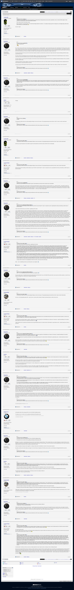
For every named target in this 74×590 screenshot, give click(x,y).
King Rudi (25, 36)
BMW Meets (16, 7)
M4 (26, 1)
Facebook (22, 562)
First (45, 559)
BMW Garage (12, 7)
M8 (32, 1)
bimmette (40, 236)
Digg (38, 562)
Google (56, 562)
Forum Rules (4, 576)
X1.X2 (36, 1)
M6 (30, 1)
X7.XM (46, 1)
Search (29, 7)
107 (54, 559)
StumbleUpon (5, 563)
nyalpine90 (6, 17)
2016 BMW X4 (6, 33)
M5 (28, 1)
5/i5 (16, 1)
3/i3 (12, 1)
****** (34, 236)
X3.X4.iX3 (39, 1)
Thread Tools (68, 13)
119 (64, 559)
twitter (4, 562)
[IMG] (3, 574)
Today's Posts (25, 7)
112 (61, 559)
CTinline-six (32, 236)
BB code (4, 572)
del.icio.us (22, 563)
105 (51, 559)
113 (62, 559)
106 (52, 559)
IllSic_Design (36, 236)
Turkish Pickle (6, 162)
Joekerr (5, 354)
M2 (23, 1)
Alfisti (5, 100)
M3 (25, 1)
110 (58, 559)
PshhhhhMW (6, 292)
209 (66, 559)
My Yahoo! (39, 563)
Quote (69, 36)
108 (55, 559)
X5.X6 (43, 1)
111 (59, 559)
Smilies (4, 573)
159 (65, 559)
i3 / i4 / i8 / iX (50, 1)
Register (70, 1)
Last (69, 559)
